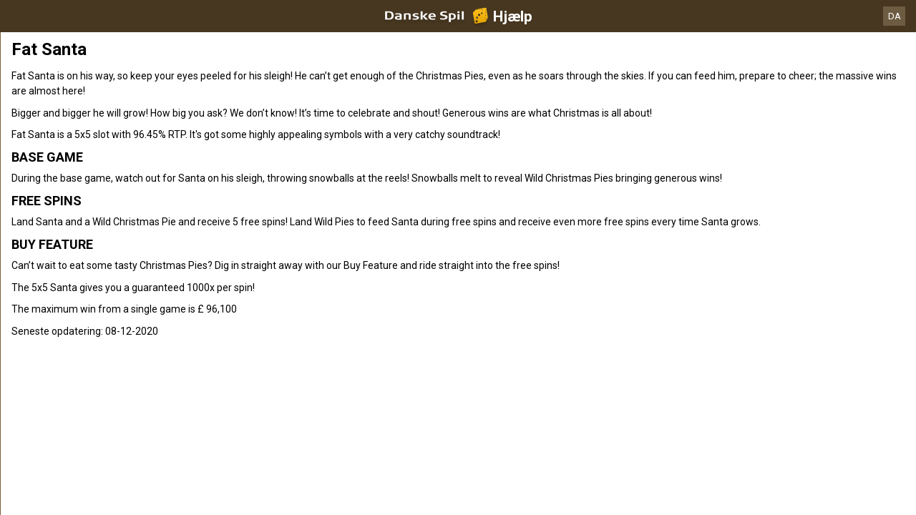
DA (894, 16)
